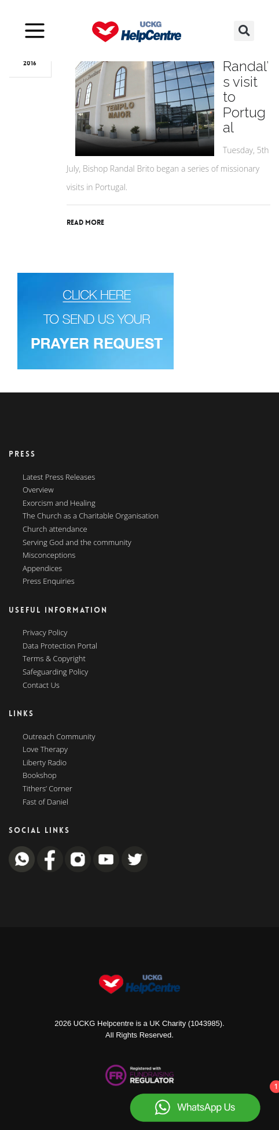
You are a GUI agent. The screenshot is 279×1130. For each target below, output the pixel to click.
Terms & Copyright (54, 659)
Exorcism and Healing (59, 503)
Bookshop (40, 775)
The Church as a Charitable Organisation (91, 516)
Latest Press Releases (59, 477)
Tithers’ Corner (47, 789)
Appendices (42, 568)
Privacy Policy (45, 633)
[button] (244, 31)
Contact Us (41, 685)
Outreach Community (59, 737)
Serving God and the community (77, 542)
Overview (38, 490)
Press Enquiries (49, 581)
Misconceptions (49, 555)
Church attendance (55, 529)
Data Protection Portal (60, 646)
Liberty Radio (45, 763)
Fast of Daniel (45, 802)
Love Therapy (45, 749)
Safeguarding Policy (55, 672)
